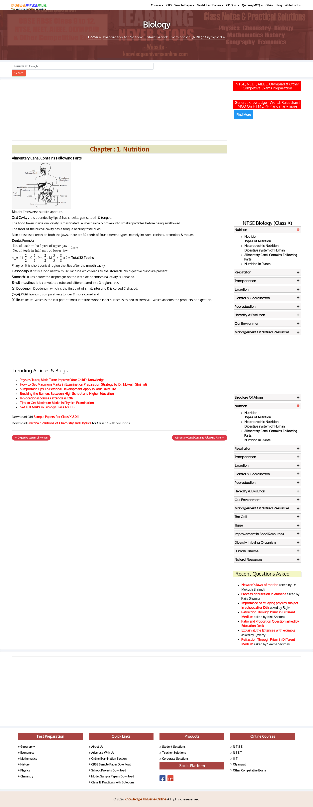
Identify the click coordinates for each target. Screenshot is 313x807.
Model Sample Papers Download (112, 776)
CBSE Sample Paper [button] (180, 5)
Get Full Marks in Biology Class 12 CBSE (48, 407)
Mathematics (28, 758)
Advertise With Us (102, 752)
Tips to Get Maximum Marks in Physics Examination (57, 403)
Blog (279, 5)
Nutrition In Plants (257, 264)
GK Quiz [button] (232, 5)
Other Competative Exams (249, 770)
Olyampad (239, 764)
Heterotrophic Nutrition (261, 246)
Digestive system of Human (31, 437)
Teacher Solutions (174, 752)
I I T (235, 758)
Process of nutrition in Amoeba (264, 594)
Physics (25, 770)
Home (94, 37)
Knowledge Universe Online (146, 799)
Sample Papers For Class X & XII (56, 417)
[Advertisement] (119, 108)
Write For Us (293, 5)
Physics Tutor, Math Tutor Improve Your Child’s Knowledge (62, 380)
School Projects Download (108, 770)
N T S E (237, 746)
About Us (97, 746)
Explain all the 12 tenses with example (268, 630)
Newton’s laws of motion (260, 585)
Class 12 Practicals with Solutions (112, 782)
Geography (27, 746)
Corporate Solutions (175, 758)
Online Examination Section (109, 758)
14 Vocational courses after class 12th (46, 398)
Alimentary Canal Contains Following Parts (199, 437)
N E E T (237, 752)
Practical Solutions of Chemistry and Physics (60, 423)
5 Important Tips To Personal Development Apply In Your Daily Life (68, 389)
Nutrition (250, 237)
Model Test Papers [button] (210, 5)
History (25, 764)
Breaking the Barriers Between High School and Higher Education (67, 394)
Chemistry (26, 776)
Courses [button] (157, 5)
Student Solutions (173, 746)
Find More (243, 115)
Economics (27, 752)
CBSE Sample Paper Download (111, 764)
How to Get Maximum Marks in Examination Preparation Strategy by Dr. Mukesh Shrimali (83, 384)
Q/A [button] (269, 5)
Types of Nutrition (257, 241)
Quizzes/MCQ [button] (252, 5)
